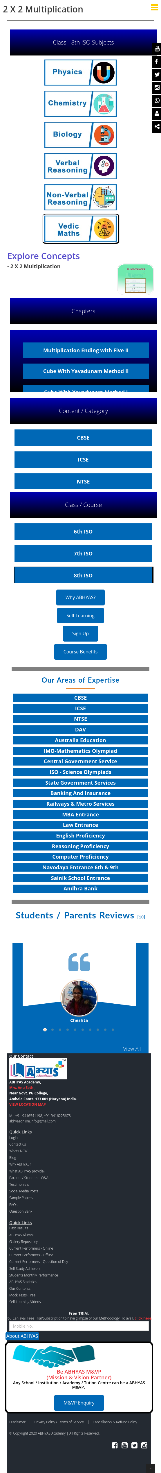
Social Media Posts (23, 1191)
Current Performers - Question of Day (38, 1261)
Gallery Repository (23, 1241)
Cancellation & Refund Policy (115, 1422)
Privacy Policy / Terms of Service (59, 1422)
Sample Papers (20, 1197)
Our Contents (19, 1288)
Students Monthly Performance (33, 1275)
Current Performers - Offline (31, 1254)
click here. (143, 1318)
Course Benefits (81, 652)
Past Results (18, 1228)
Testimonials (19, 1184)
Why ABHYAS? (81, 597)
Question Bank (20, 1211)
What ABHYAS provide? (27, 1171)
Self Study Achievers (25, 1268)
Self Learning (80, 615)
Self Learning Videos (25, 1301)
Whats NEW (18, 1150)
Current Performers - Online (31, 1248)
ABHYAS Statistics (23, 1281)
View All (132, 1048)
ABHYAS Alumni (21, 1235)
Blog (12, 1157)
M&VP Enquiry (79, 1403)
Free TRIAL (79, 1313)
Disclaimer (17, 1422)
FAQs (13, 1204)
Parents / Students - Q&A (28, 1177)
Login (13, 1137)
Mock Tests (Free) (23, 1295)
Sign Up (80, 633)
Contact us (17, 1144)
